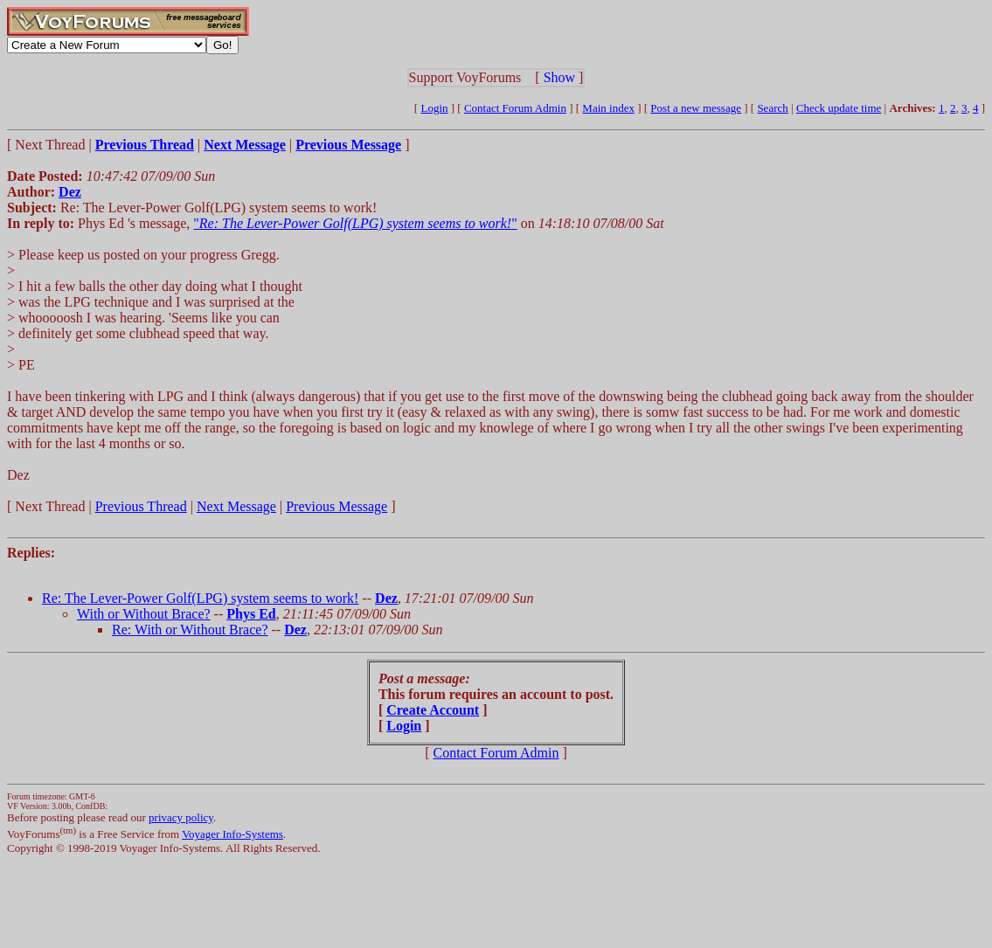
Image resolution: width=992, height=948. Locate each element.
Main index (608, 107)
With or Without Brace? (144, 613)
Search (772, 107)
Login (433, 107)
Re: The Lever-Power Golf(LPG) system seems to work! (200, 598)
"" (355, 223)
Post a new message (695, 107)
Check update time (838, 107)
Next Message (236, 506)
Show (559, 77)
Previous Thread (141, 506)
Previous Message (336, 506)
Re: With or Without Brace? (190, 629)
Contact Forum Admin (515, 107)
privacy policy (181, 817)
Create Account (432, 709)
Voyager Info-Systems (232, 834)
